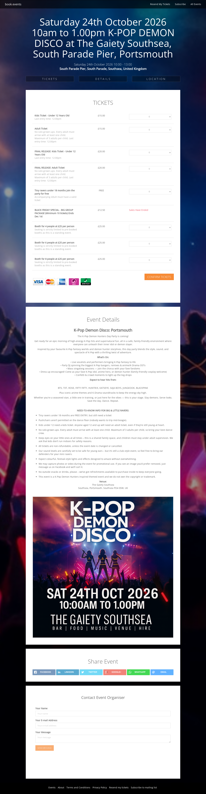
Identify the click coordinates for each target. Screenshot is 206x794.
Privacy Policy (100, 787)
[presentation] (56, 766)
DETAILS (103, 79)
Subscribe (180, 4)
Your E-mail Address (46, 720)
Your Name (41, 708)
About (61, 787)
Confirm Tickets (159, 277)
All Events (196, 4)
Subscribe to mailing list (144, 787)
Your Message (43, 732)
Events (52, 787)
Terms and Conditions (78, 787)
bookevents (13, 4)
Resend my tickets (119, 787)
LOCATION (156, 79)
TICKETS (50, 79)
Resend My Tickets (160, 4)
